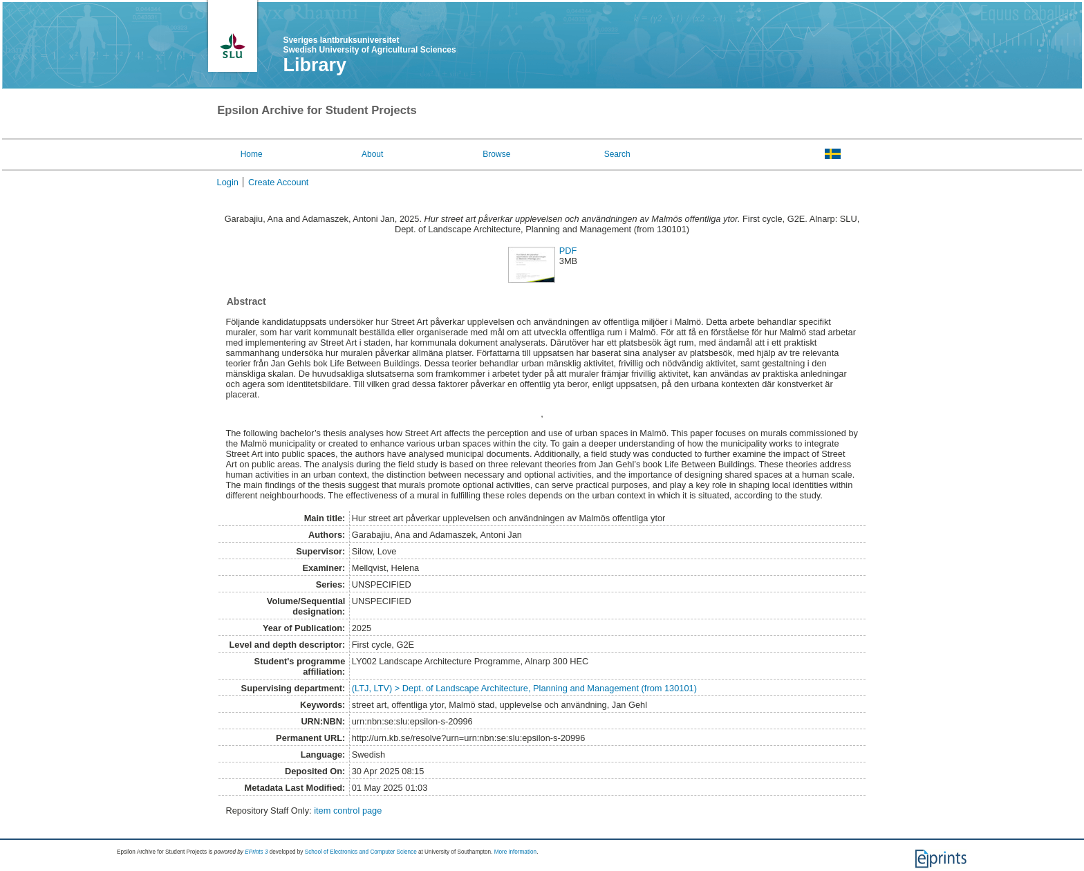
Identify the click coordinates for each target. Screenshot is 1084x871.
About (372, 154)
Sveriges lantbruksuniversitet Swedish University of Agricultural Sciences (369, 45)
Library (314, 65)
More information (515, 852)
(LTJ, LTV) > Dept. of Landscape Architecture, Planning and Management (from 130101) (524, 688)
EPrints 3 (256, 852)
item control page (348, 810)
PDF (568, 250)
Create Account (278, 182)
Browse (496, 154)
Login (228, 182)
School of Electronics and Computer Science (361, 852)
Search (617, 154)
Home (252, 154)
